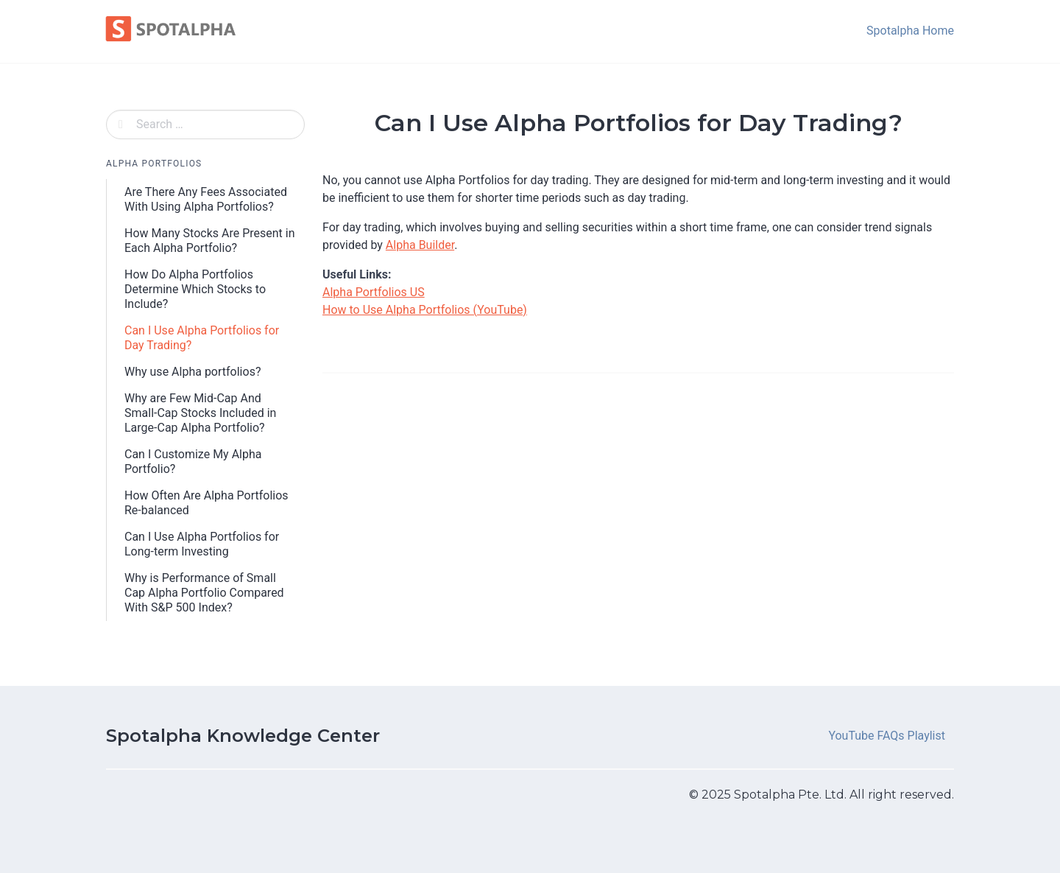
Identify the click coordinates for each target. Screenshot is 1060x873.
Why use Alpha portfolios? (192, 372)
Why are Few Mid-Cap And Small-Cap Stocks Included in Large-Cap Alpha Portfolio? (200, 413)
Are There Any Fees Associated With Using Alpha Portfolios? (205, 199)
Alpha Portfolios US (373, 292)
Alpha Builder (420, 245)
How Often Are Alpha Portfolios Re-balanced (206, 502)
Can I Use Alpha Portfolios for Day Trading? (201, 337)
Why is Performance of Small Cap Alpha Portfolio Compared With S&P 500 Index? (204, 592)
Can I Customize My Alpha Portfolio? (192, 461)
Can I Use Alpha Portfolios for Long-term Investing (201, 544)
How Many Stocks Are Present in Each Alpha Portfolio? (209, 240)
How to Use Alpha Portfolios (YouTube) (424, 310)
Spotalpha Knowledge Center (243, 736)
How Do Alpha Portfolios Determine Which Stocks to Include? (195, 289)
